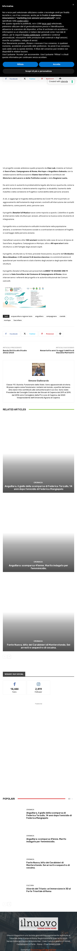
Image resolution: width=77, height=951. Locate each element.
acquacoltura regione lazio (21, 290)
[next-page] (9, 631)
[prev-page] (4, 631)
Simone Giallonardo (38, 354)
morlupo (7, 294)
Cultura (30, 859)
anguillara (39, 290)
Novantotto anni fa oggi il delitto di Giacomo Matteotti (57, 325)
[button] (73, 4)
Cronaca (38, 456)
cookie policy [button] (22, 21)
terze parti (46, 23)
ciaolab (62, 290)
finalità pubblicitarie (31, 35)
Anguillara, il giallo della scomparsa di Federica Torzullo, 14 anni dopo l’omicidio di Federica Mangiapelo (38, 461)
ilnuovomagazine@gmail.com (43, 924)
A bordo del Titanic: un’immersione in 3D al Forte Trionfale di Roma (48, 864)
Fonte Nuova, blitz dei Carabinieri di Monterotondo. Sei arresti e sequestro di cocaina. (38, 620)
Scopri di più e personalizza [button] (38, 71)
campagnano (51, 290)
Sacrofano (18, 294)
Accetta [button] (56, 64)
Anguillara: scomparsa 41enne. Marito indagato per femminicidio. (38, 541)
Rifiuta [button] (20, 64)
